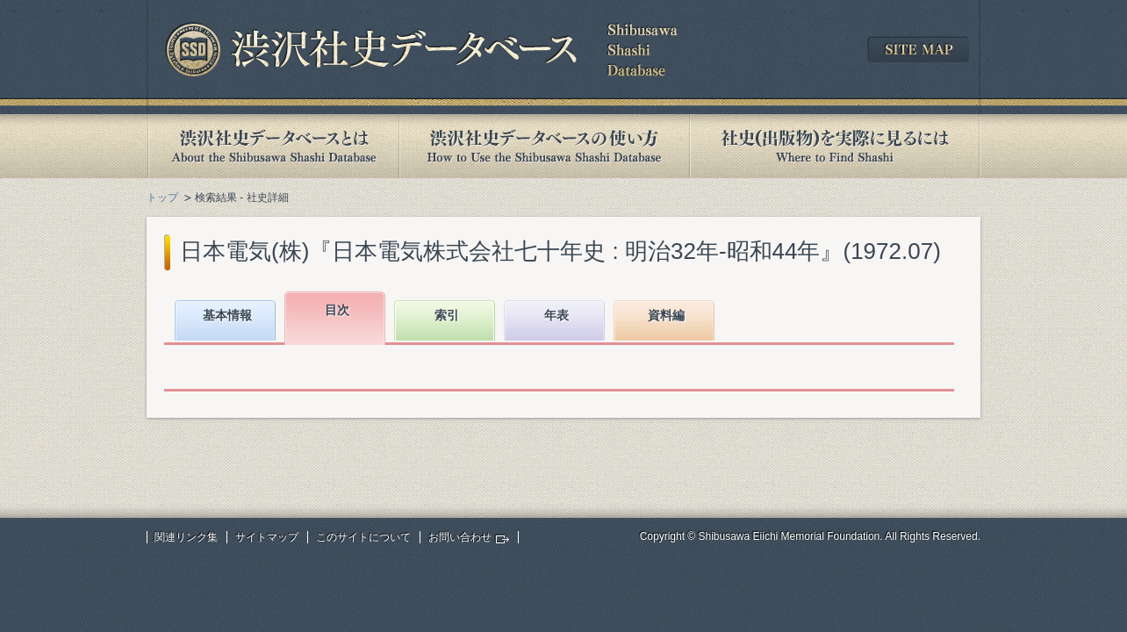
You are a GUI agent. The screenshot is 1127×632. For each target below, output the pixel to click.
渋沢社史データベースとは (272, 146)
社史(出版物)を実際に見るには (834, 146)
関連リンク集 (186, 537)
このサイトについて (363, 537)
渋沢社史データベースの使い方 (544, 146)
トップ (162, 197)
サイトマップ (266, 537)
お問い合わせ (460, 537)
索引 (446, 315)
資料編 (666, 315)
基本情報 (227, 315)
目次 (337, 310)
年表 (556, 315)
